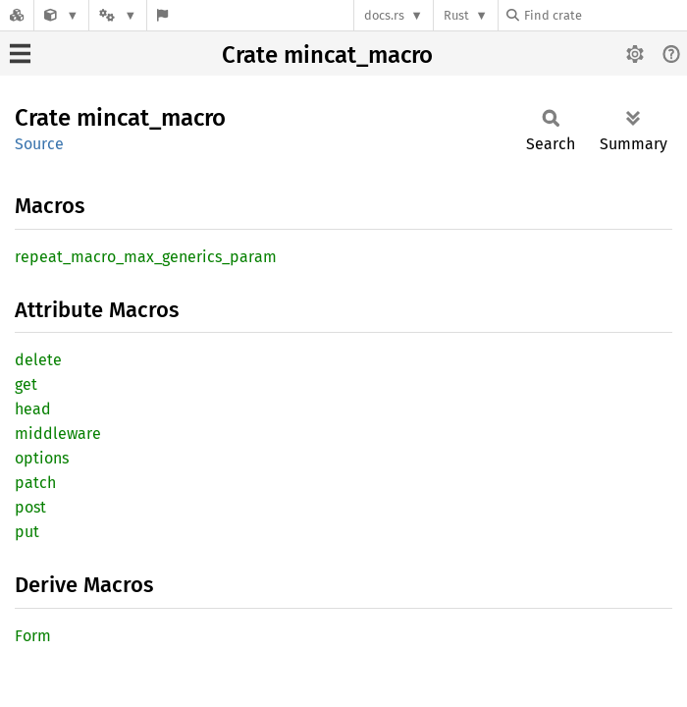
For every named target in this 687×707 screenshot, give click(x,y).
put (27, 531)
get (26, 384)
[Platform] (117, 15)
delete (38, 360)
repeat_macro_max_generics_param (146, 256)
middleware (58, 433)
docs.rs (384, 15)
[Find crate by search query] (604, 15)
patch (35, 482)
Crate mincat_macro (327, 55)
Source (39, 144)
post (30, 507)
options (42, 458)
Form (33, 635)
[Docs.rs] (16, 15)
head (33, 409)
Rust (456, 15)
